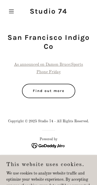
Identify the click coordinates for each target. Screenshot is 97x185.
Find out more (48, 91)
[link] (48, 13)
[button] (12, 11)
